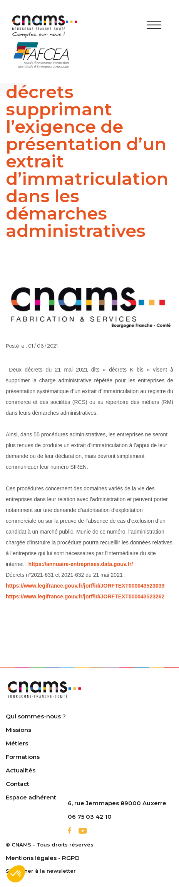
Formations (23, 756)
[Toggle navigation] (154, 26)
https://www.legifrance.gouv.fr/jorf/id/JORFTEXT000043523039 (85, 586)
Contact (17, 783)
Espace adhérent (31, 797)
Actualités (20, 770)
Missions (18, 729)
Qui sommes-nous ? (36, 716)
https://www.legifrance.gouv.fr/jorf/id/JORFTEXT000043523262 (85, 596)
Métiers (17, 743)
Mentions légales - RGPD (43, 858)
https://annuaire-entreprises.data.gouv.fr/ (80, 564)
